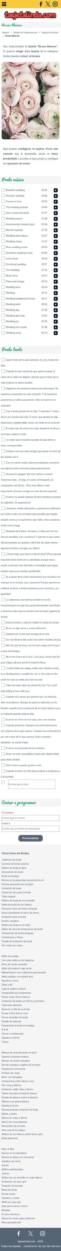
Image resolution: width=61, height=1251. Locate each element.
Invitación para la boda (14, 916)
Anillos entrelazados (12, 1169)
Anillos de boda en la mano (16, 925)
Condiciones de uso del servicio (42, 1246)
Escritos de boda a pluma (15, 863)
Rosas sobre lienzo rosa (15, 1013)
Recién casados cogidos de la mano (21, 1064)
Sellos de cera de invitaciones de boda (22, 929)
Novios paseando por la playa (17, 884)
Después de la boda (12, 1185)
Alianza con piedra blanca (15, 1101)
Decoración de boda (12, 872)
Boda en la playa (10, 876)
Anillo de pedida (10, 956)
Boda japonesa (10, 1138)
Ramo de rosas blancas (14, 1121)
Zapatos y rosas (10, 1198)
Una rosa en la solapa (13, 1130)
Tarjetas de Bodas (49, 32)
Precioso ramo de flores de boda (19, 908)
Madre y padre (9, 1113)
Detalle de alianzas (11, 1021)
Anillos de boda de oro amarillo (18, 900)
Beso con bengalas (12, 1077)
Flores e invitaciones (13, 1033)
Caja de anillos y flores (14, 988)
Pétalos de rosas (11, 1073)
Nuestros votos (10, 980)
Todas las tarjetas (11, 1246)
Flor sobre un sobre (12, 945)
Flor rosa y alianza (11, 1085)
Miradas (6, 1210)
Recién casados (10, 920)
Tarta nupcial (8, 896)
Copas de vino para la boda (16, 892)
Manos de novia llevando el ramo (19, 1052)
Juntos (5, 1173)
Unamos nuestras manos (15, 1056)
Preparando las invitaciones (16, 992)
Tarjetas (5, 32)
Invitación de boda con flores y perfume (23, 1001)
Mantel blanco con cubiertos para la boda (24, 972)
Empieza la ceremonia (13, 1068)
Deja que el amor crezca (14, 1206)
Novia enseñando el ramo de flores (20, 912)
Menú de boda (9, 1189)
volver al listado (30, 56)
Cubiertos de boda (11, 859)
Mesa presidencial (11, 1222)
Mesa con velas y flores (14, 1117)
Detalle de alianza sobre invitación (20, 1097)
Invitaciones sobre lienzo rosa (18, 1081)
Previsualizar (30, 838)
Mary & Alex (8, 1149)
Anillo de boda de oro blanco (17, 904)
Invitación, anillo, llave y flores (17, 1089)
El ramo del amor (11, 1214)
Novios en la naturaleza (14, 1153)
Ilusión (5, 1165)
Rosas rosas (8, 1193)
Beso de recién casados (14, 964)
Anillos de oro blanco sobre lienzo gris (22, 1134)
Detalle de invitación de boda (17, 941)
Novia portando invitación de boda (20, 1109)
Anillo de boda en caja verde (17, 968)
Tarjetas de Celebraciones (25, 32)
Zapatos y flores (10, 1037)
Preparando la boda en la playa (18, 1025)
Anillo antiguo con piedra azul (17, 976)
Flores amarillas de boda (15, 1017)
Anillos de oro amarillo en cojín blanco (22, 1177)
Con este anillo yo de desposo (18, 960)
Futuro (5, 1041)
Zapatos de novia (11, 1161)
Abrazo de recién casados (16, 1060)
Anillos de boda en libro (14, 867)
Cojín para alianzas (12, 1005)
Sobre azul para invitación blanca (19, 1093)
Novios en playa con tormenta (18, 1157)
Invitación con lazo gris (14, 1181)
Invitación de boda (11, 888)
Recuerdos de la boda (13, 1126)
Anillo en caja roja (11, 1202)
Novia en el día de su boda (16, 1009)
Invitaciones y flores (12, 937)
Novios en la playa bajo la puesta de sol (23, 880)
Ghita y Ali (7, 984)
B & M (5, 1029)
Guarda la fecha (10, 1105)
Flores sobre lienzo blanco (16, 997)
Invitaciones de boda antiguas (18, 933)
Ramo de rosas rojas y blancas (18, 1218)
